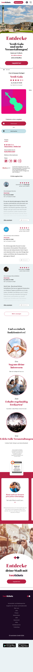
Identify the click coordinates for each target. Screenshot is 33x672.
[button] (27, 2)
